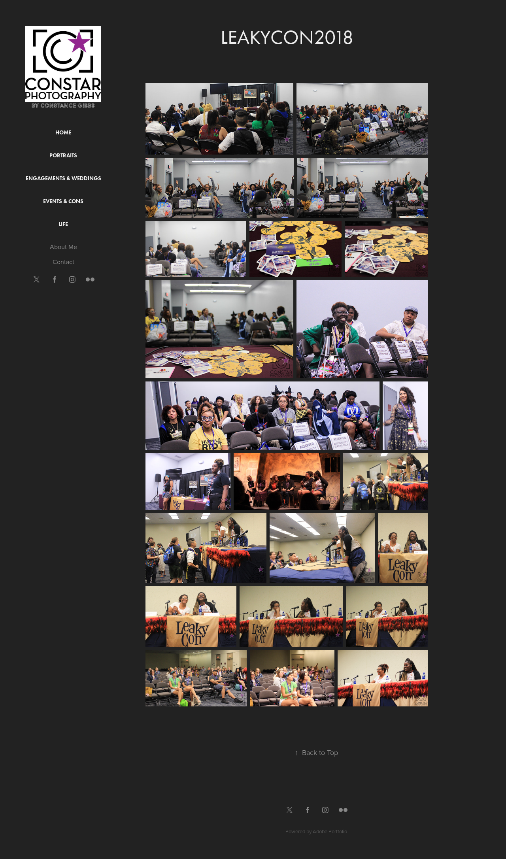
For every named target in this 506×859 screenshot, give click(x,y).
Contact (63, 261)
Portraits (63, 155)
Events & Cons (63, 201)
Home (63, 132)
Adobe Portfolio (330, 831)
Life (63, 224)
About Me (63, 246)
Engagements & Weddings (63, 178)
